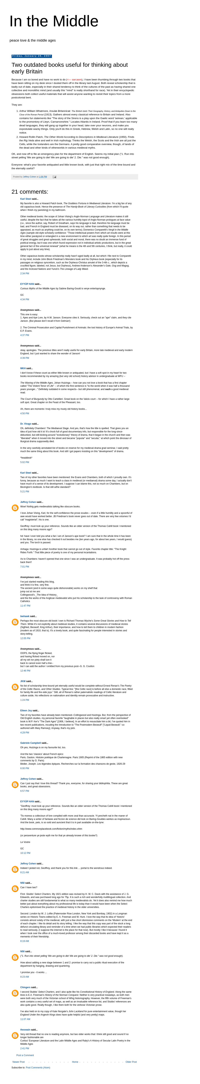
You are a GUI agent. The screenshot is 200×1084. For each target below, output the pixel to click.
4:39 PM (24, 358)
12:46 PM (25, 670)
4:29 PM (24, 732)
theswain (25, 1029)
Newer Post (18, 1062)
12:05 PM (25, 638)
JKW (23, 681)
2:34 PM (24, 273)
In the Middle (54, 21)
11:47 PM (25, 605)
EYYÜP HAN (27, 284)
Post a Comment (25, 1055)
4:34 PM (24, 299)
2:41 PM (24, 1048)
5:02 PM (24, 462)
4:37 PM (24, 335)
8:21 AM (24, 872)
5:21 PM (24, 491)
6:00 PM (24, 768)
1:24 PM (24, 700)
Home (75, 1062)
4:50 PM (24, 413)
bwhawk (24, 616)
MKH (23, 368)
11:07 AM (25, 1019)
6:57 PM (24, 791)
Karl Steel (25, 199)
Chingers (25, 987)
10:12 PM (25, 853)
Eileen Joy (26, 710)
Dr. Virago (25, 423)
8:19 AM (24, 941)
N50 (22, 883)
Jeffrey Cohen (28, 502)
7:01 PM (24, 566)
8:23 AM (24, 976)
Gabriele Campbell (30, 743)
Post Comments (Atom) (38, 1067)
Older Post (131, 1062)
